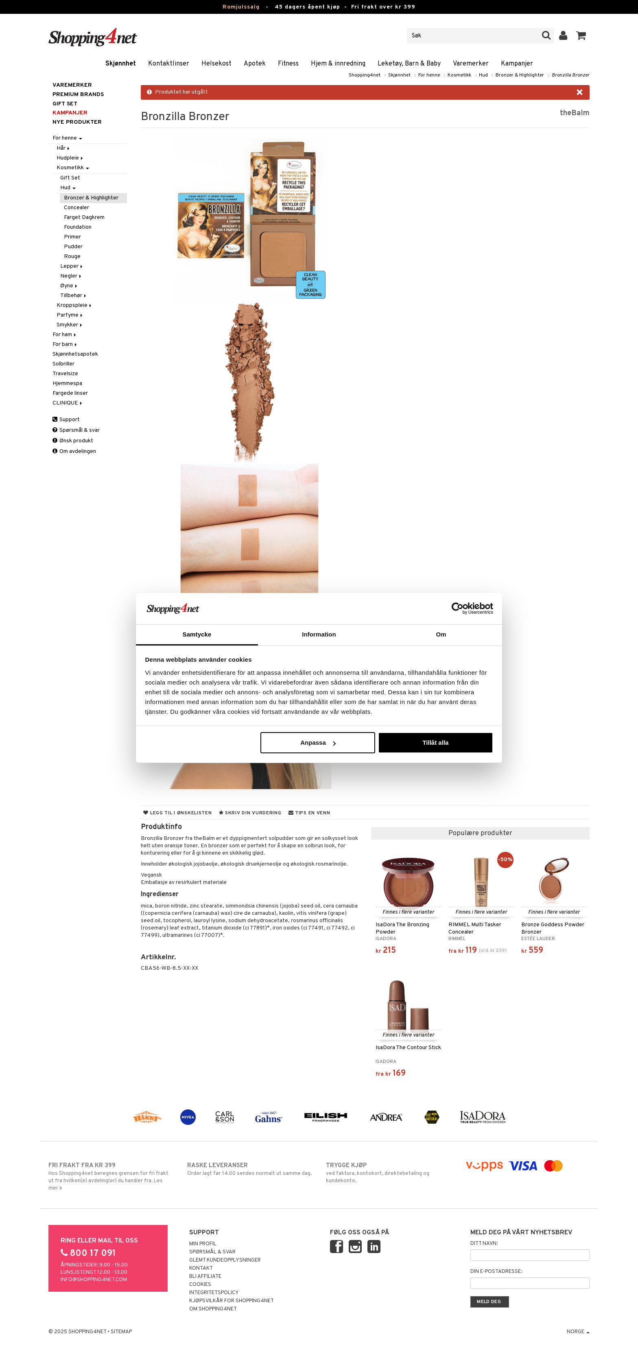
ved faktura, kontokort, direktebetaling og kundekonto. (388, 1172)
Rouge (72, 256)
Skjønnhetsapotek (75, 354)
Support (66, 419)
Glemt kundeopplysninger (225, 1260)
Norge (578, 1332)
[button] (581, 36)
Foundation (78, 227)
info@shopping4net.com (94, 1280)
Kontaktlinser (168, 64)
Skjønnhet (120, 64)
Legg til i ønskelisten (177, 813)
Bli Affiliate (205, 1276)
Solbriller (63, 364)
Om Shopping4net (213, 1309)
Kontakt (201, 1268)
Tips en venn (309, 813)
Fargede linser (70, 393)
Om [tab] (441, 634)
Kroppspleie (75, 305)
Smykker (70, 325)
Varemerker (471, 64)
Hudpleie (70, 158)
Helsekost (216, 64)
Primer (72, 237)
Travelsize (65, 373)
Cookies (200, 1285)
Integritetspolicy (214, 1293)
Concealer (76, 207)
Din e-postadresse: (496, 1272)
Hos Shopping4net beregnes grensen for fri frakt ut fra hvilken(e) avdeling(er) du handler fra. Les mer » (110, 1176)
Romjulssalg (241, 7)
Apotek (255, 64)
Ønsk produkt (72, 440)
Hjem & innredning (338, 64)
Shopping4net (364, 75)
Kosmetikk (459, 75)
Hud (483, 75)
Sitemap (121, 1332)
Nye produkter (77, 122)
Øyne (69, 285)
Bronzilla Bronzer (571, 75)
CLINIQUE (67, 403)
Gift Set (70, 178)
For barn (65, 344)
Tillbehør (73, 295)
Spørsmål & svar (76, 430)
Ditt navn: (484, 1243)
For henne (429, 75)
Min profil (202, 1244)
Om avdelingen (74, 451)
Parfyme (70, 315)
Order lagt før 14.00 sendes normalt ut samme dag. (249, 1169)
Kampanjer (517, 64)
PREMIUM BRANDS (78, 94)
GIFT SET (64, 104)
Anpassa (318, 742)
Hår (64, 148)
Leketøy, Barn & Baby (409, 64)
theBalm (575, 113)
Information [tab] (319, 634)
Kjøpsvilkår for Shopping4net (231, 1301)
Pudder (73, 246)
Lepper (72, 266)
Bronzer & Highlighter (520, 75)
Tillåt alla (435, 742)
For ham (64, 334)
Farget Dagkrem (84, 217)
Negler (71, 276)
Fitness (288, 64)
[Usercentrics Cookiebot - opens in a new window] (457, 608)
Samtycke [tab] (197, 634)
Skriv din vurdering (250, 813)
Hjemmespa (67, 383)
